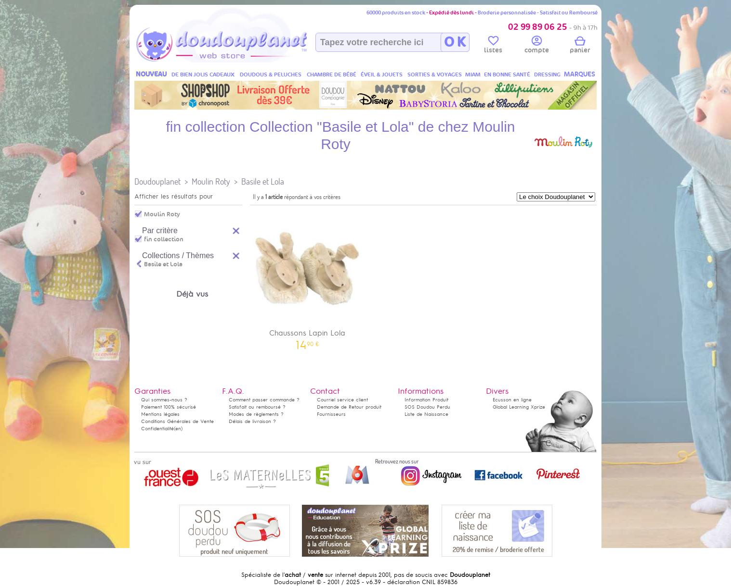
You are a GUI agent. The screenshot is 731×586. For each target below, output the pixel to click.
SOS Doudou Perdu (427, 407)
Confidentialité (157, 428)
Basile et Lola (262, 181)
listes (493, 46)
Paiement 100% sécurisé (168, 407)
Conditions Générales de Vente (177, 421)
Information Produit (426, 399)
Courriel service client (342, 399)
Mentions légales (160, 414)
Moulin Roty (211, 181)
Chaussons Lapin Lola (307, 279)
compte (536, 46)
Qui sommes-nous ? (164, 399)
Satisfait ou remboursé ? (257, 407)
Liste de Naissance (426, 414)
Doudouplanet (157, 181)
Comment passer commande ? (264, 399)
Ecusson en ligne (512, 399)
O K (455, 42)
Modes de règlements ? (256, 414)
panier (580, 46)
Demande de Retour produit (349, 407)
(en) (178, 428)
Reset (236, 229)
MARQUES (579, 74)
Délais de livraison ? (252, 421)
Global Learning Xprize (519, 407)
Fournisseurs (331, 414)
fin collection (163, 239)
